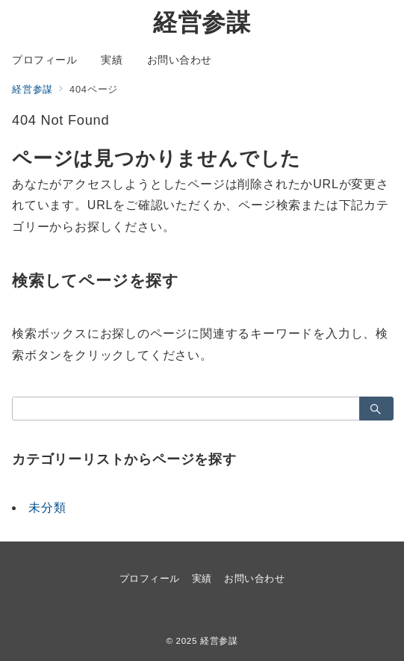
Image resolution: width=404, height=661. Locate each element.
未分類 (47, 507)
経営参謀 (202, 22)
